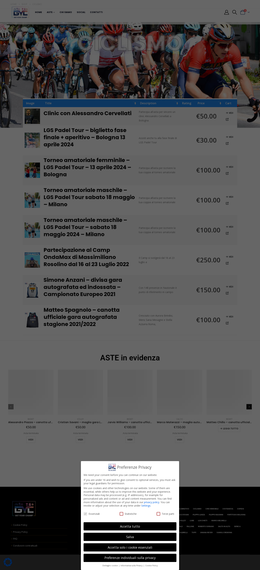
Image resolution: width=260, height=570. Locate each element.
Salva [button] (130, 537)
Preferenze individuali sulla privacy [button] (130, 558)
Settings (146, 505)
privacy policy (151, 502)
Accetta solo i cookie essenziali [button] (130, 547)
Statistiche (128, 513)
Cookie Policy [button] (151, 565)
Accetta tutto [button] (130, 526)
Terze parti (165, 513)
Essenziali (92, 513)
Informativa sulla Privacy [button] (132, 565)
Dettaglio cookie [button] (110, 565)
